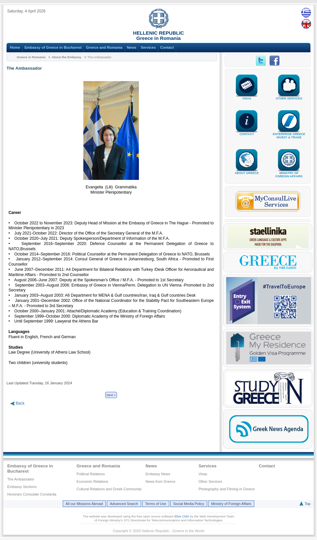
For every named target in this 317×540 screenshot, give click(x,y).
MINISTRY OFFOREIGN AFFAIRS (289, 172)
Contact (167, 47)
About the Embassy (66, 57)
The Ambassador (20, 479)
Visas (202, 474)
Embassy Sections (22, 487)
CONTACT (246, 132)
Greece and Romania (104, 47)
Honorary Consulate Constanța (31, 494)
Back (20, 403)
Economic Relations (92, 481)
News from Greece (160, 481)
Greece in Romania (31, 57)
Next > (111, 395)
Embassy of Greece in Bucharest (53, 47)
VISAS (246, 96)
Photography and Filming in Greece (226, 489)
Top (307, 504)
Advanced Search (124, 504)
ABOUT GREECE (246, 170)
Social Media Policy (188, 504)
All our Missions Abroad (84, 504)
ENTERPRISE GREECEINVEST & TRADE (289, 133)
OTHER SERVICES (289, 96)
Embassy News (157, 474)
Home (15, 47)
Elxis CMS (182, 516)
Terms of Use (155, 504)
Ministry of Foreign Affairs (231, 504)
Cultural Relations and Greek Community (109, 489)
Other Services (210, 481)
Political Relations (90, 474)
